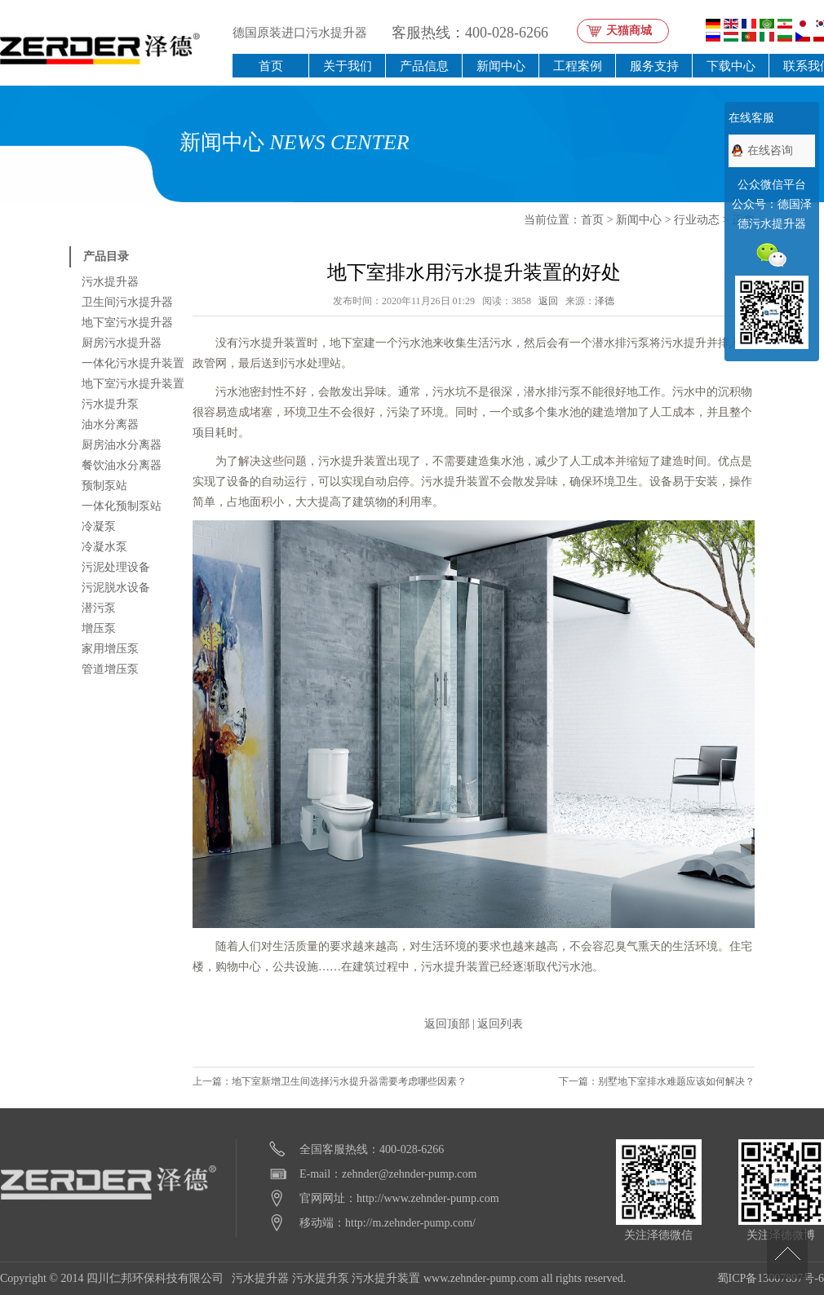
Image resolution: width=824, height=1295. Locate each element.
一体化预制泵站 (122, 506)
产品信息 (424, 66)
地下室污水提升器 (127, 322)
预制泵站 (104, 486)
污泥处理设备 (116, 567)
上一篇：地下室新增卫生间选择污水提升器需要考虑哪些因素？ (330, 1081)
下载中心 (731, 66)
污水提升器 (110, 282)
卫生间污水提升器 (127, 302)
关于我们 (347, 66)
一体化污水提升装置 (133, 363)
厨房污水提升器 (122, 343)
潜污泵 (99, 608)
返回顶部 (447, 1024)
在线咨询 (770, 150)
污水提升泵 (110, 404)
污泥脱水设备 (116, 587)
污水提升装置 (386, 1278)
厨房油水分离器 (122, 445)
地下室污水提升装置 (133, 384)
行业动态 (697, 220)
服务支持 (654, 66)
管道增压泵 (110, 669)
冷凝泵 (99, 526)
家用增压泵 (110, 649)
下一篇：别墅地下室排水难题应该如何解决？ (657, 1081)
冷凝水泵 (104, 547)
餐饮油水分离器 (122, 465)
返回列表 (500, 1024)
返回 (548, 301)
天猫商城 (629, 30)
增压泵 (99, 628)
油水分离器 (110, 424)
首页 (271, 66)
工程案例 (577, 66)
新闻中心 (500, 66)
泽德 (604, 301)
